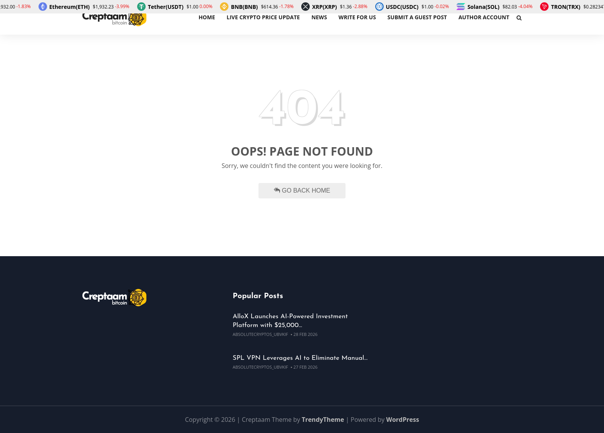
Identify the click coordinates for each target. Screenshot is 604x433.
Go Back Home (302, 190)
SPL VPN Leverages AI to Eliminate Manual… (300, 358)
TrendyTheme (323, 419)
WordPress (402, 419)
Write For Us (357, 17)
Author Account (483, 17)
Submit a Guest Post (417, 17)
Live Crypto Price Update (263, 17)
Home (206, 17)
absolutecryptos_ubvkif (260, 334)
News (319, 17)
